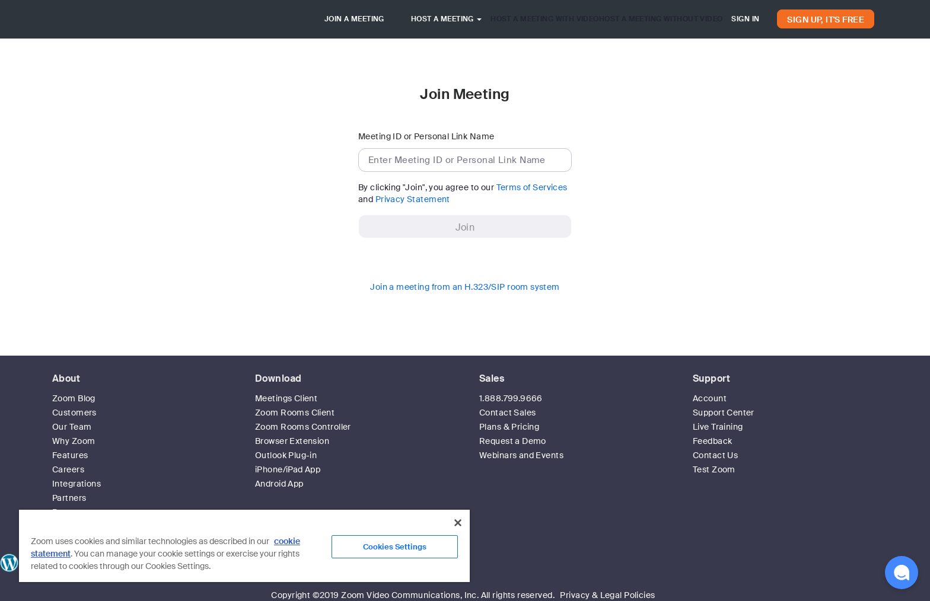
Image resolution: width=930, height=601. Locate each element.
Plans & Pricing (509, 426)
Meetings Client (286, 398)
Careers (68, 469)
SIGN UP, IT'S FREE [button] (825, 19)
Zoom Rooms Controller (303, 426)
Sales (491, 378)
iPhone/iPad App (287, 469)
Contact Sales (507, 412)
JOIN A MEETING (354, 19)
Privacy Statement (412, 199)
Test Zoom (714, 469)
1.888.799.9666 (511, 398)
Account (710, 398)
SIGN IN (745, 19)
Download (278, 378)
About (66, 378)
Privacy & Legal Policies (607, 595)
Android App (279, 483)
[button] (901, 572)
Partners (69, 498)
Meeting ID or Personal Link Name (426, 136)
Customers (74, 412)
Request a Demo (512, 441)
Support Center (723, 412)
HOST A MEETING (446, 19)
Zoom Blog (73, 398)
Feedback (712, 441)
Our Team (71, 426)
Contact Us (715, 455)
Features (70, 455)
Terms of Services (532, 187)
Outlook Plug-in (286, 455)
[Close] (457, 522)
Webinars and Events (521, 455)
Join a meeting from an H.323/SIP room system (464, 287)
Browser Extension (292, 441)
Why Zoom (73, 441)
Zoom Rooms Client (295, 412)
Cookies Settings (394, 547)
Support (711, 378)
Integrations (76, 483)
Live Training (718, 426)
